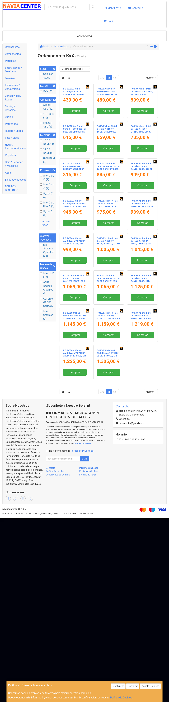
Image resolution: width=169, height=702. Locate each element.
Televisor (10, 78)
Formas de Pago (87, 658)
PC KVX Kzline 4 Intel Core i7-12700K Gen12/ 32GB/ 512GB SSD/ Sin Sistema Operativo (74, 418)
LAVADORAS (84, 35)
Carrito (111, 21)
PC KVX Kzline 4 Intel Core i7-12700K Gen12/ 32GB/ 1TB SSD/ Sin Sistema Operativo (141, 418)
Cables (9, 117)
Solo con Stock (46, 75)
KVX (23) (46, 91)
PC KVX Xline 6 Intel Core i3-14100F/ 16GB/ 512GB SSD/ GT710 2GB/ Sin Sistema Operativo (107, 177)
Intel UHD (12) (47, 275)
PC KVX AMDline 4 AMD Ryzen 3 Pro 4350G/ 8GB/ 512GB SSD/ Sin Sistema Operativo (107, 117)
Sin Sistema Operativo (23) (47, 250)
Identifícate (112, 8)
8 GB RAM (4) (47, 160)
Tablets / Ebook (14, 130)
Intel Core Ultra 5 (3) (47, 204)
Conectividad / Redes (13, 97)
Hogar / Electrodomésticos (15, 146)
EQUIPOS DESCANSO (11, 188)
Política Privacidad (55, 655)
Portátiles (10, 60)
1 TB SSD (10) (47, 116)
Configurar (118, 686)
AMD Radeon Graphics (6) (46, 288)
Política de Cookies (121, 697)
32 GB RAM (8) (46, 151)
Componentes (13, 53)
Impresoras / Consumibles (12, 87)
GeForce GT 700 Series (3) (47, 302)
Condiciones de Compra (58, 658)
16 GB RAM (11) (47, 142)
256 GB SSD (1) (46, 124)
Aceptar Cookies (150, 686)
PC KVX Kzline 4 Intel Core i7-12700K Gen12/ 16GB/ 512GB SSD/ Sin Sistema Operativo (142, 238)
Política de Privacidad (82, 627)
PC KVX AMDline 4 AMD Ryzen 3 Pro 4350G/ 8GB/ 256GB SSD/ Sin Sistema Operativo (73, 117)
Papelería (10, 155)
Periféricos (11, 123)
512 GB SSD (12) (46, 107)
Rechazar (133, 686)
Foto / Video (12, 137)
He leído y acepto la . (71, 634)
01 (109, 77)
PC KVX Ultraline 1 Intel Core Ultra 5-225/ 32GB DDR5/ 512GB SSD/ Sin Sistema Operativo (108, 418)
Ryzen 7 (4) (46, 195)
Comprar (75, 133)
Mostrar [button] (151, 77)
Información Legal (88, 651)
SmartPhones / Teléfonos (13, 69)
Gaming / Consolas (10, 108)
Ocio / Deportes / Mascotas (14, 164)
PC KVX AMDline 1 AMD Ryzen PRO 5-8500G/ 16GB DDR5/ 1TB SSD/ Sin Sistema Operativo (74, 238)
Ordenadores (12, 47)
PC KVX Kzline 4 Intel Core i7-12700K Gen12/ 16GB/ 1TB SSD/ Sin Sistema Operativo (107, 298)
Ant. (102, 77)
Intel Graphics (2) (46, 315)
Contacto (135, 8)
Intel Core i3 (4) (47, 186)
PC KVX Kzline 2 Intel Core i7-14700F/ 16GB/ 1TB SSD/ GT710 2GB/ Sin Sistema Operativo (108, 358)
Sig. (115, 77)
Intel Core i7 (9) (47, 177)
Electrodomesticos (15, 179)
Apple (8, 172)
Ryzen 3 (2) (46, 213)
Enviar (84, 642)
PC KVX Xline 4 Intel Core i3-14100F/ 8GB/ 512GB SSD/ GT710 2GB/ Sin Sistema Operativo (142, 117)
